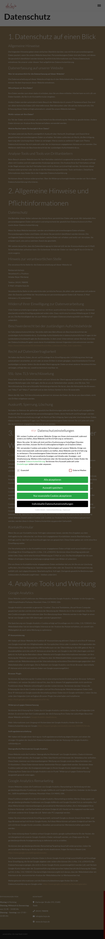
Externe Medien (77, 470)
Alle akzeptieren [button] (52, 479)
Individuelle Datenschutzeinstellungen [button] (52, 503)
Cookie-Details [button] (40, 509)
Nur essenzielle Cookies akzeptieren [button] (52, 495)
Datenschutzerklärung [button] (54, 509)
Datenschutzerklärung (35, 461)
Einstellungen (22, 463)
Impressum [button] (66, 509)
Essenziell (23, 470)
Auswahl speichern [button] (53, 487)
